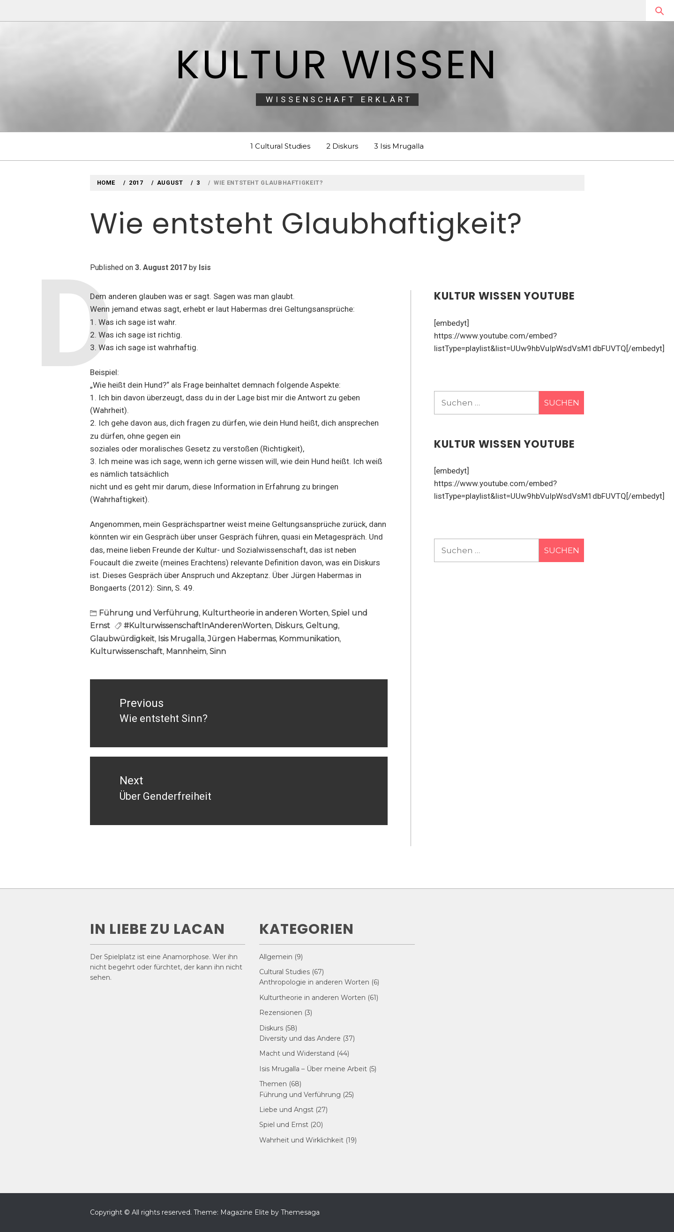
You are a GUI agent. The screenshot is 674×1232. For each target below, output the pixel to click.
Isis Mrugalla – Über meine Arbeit (313, 1069)
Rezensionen (280, 1012)
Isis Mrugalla (181, 638)
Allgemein (275, 957)
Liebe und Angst (286, 1109)
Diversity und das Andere (300, 1038)
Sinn (218, 651)
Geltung (322, 625)
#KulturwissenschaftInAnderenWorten (197, 625)
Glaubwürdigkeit (122, 638)
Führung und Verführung (149, 612)
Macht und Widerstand (297, 1053)
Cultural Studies (284, 972)
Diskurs (288, 625)
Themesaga (300, 1212)
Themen (273, 1084)
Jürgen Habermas (242, 638)
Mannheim (186, 651)
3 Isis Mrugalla (399, 146)
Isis (205, 267)
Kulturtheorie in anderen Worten (265, 612)
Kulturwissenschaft (126, 651)
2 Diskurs (342, 146)
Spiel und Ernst (283, 1124)
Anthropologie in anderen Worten (314, 982)
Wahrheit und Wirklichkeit (301, 1140)
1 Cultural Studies (280, 146)
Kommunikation (309, 638)
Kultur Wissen (336, 64)
